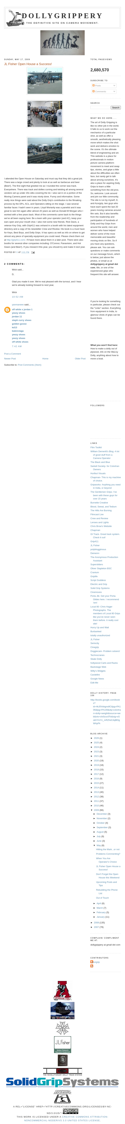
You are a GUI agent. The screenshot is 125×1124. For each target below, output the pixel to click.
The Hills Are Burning (100, 510)
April (99, 903)
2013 (97, 792)
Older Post (80, 358)
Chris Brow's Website (101, 526)
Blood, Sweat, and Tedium (103, 506)
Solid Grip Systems (100, 588)
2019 (97, 765)
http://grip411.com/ (16, 240)
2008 (97, 922)
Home (45, 358)
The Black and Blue (100, 462)
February (101, 912)
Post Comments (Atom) (29, 365)
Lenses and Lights (99, 522)
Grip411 (94, 541)
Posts (96, 85)
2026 (97, 738)
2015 (97, 783)
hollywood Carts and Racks (104, 663)
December (102, 814)
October (101, 823)
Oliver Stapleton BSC (101, 568)
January (101, 917)
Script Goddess (98, 580)
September (102, 827)
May (99, 845)
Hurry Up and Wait (99, 627)
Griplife (93, 576)
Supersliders (96, 564)
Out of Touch (102, 898)
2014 (97, 787)
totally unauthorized (100, 635)
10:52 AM (17, 296)
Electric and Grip (98, 584)
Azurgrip (95, 962)
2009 (97, 810)
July (99, 836)
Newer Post (10, 358)
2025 (97, 742)
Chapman (95, 530)
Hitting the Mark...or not (107, 849)
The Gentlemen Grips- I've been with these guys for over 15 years (103, 495)
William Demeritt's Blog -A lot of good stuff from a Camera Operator (104, 454)
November (102, 818)
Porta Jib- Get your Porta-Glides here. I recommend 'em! (104, 599)
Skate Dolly (96, 659)
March (100, 908)
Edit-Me (94, 682)
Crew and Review (99, 518)
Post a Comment (12, 353)
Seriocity (94, 643)
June (99, 841)
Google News (97, 678)
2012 (97, 796)
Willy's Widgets (97, 671)
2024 (97, 747)
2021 (97, 756)
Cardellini (95, 674)
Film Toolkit (96, 447)
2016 (97, 778)
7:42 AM (17, 346)
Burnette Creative (99, 502)
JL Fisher (95, 545)
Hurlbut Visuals (97, 473)
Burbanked (95, 631)
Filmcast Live (97, 514)
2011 (97, 801)
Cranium (94, 572)
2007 (97, 927)
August (100, 832)
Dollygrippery (62, 16)
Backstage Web (98, 667)
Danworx (94, 553)
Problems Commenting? (108, 854)
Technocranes (97, 655)
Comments (99, 91)
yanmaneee (18, 304)
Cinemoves (96, 592)
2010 (97, 805)
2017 (97, 774)
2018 (97, 769)
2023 (97, 751)
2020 (97, 760)
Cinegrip (94, 647)
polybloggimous (98, 549)
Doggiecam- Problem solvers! (105, 651)
